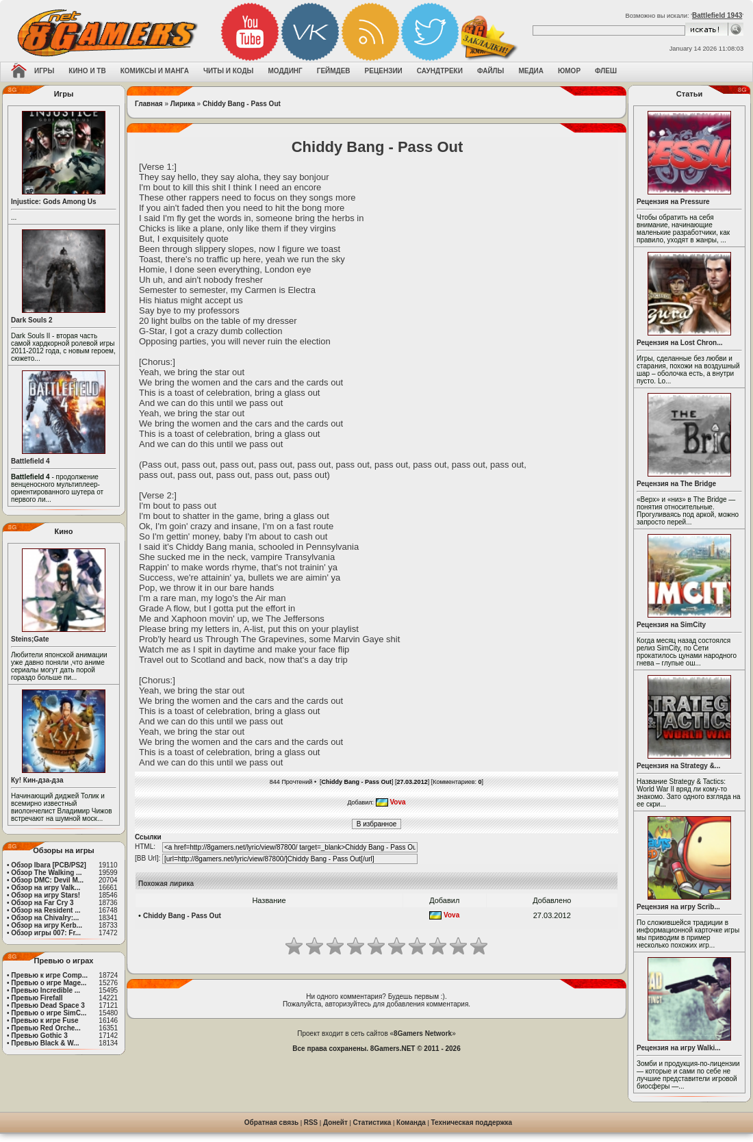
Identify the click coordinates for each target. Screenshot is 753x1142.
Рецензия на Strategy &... (678, 766)
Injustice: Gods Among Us (54, 201)
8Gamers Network (423, 1033)
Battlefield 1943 (717, 15)
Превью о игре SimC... (48, 1013)
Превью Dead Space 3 (48, 1005)
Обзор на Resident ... (45, 910)
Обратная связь (271, 1122)
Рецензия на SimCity (671, 625)
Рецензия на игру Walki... (679, 1048)
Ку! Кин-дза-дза (37, 780)
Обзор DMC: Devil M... (47, 880)
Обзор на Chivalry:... (45, 918)
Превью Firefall (36, 998)
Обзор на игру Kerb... (46, 925)
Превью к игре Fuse (44, 1020)
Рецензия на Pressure (673, 201)
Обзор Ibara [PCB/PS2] (48, 865)
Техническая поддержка (472, 1122)
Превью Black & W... (45, 1043)
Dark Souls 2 (32, 320)
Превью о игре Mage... (48, 983)
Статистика (372, 1122)
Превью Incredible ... (45, 990)
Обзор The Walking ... (46, 872)
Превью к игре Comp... (49, 975)
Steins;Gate (30, 639)
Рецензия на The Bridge (676, 483)
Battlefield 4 (30, 461)
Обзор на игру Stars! (45, 895)
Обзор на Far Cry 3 (42, 902)
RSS (311, 1122)
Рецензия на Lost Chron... (680, 342)
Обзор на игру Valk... (45, 887)
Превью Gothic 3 (39, 1035)
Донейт (335, 1122)
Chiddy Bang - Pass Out (242, 103)
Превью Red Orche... (45, 1028)
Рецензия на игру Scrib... (678, 907)
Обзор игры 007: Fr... (46, 933)
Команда (411, 1122)
